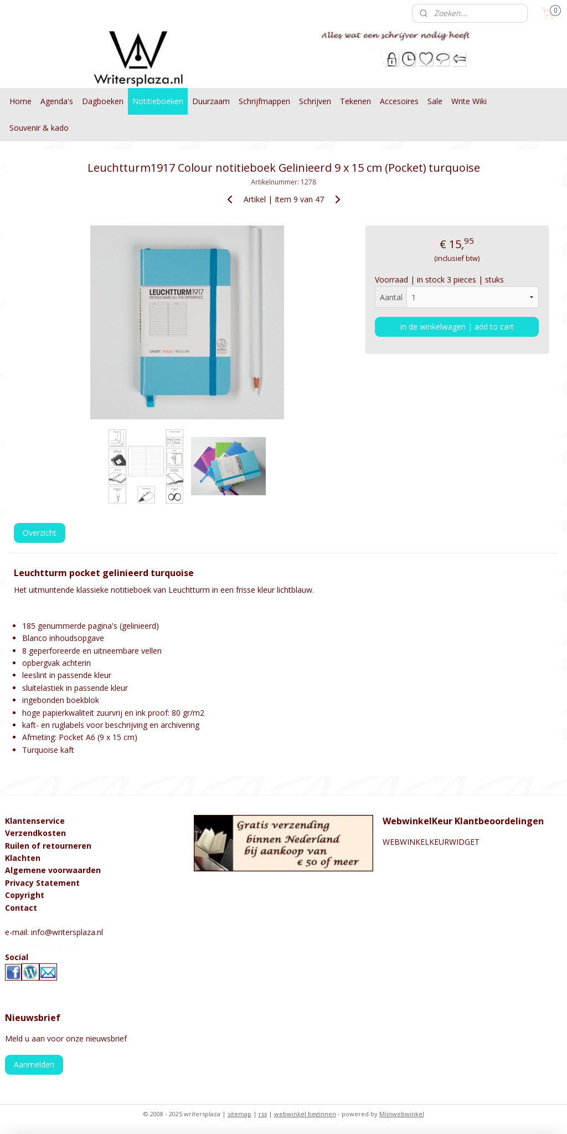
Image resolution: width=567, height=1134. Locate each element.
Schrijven (315, 101)
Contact (21, 907)
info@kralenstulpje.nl (42, 945)
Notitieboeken (157, 101)
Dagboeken (102, 101)
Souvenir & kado (39, 127)
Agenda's (56, 101)
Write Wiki (469, 101)
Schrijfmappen (264, 101)
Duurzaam (211, 101)
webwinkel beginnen (305, 1114)
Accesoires (399, 101)
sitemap (239, 1114)
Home (20, 101)
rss (263, 1114)
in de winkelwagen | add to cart (457, 326)
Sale (434, 101)
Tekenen (355, 101)
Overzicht (39, 532)
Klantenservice (35, 820)
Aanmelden (34, 1064)
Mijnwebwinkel (401, 1114)
